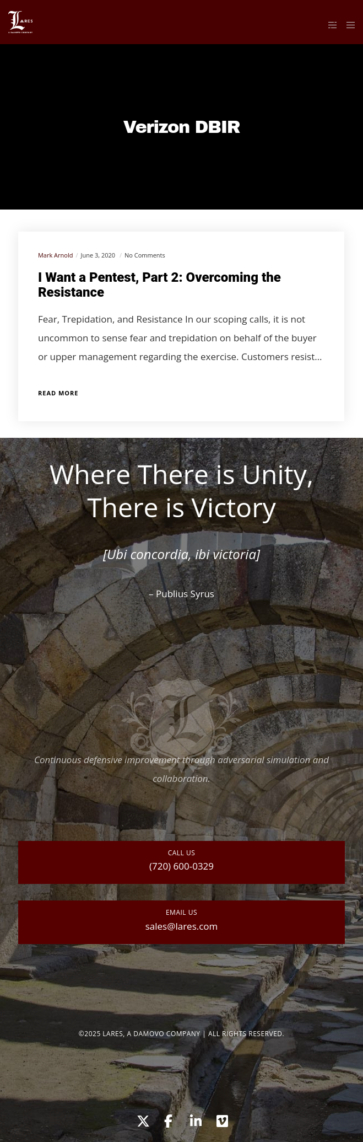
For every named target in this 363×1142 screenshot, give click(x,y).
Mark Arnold (55, 255)
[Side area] (330, 24)
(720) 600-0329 (181, 866)
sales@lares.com (181, 926)
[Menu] (347, 24)
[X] (141, 1119)
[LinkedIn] (195, 1119)
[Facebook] (168, 1119)
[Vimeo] (221, 1119)
